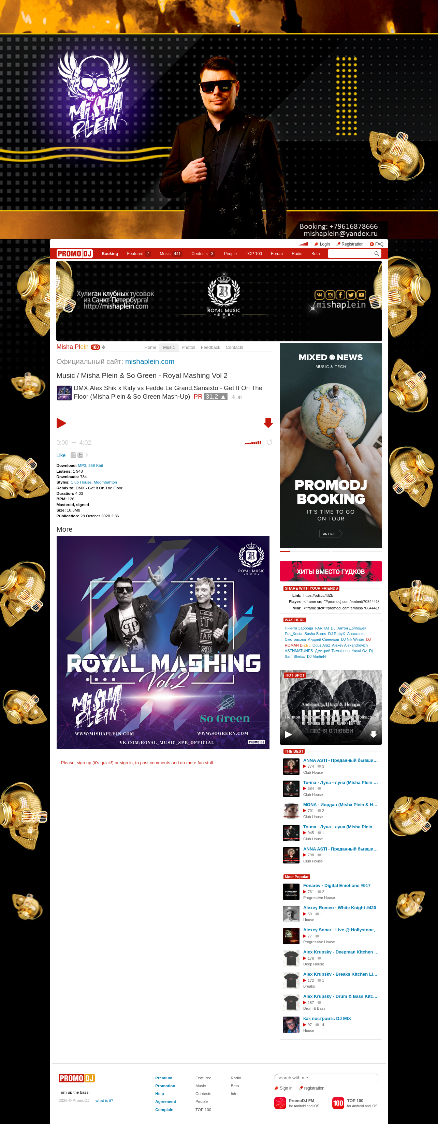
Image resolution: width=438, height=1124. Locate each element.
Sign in (286, 1088)
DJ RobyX (336, 634)
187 (311, 1003)
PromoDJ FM (301, 1100)
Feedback (210, 347)
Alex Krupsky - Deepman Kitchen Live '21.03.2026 (341, 952)
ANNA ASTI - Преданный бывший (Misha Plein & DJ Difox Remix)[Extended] (341, 760)
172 (311, 980)
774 (311, 766)
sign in (126, 762)
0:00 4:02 (74, 442)
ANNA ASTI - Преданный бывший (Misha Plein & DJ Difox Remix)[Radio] (341, 849)
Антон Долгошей (351, 628)
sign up (84, 762)
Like (61, 455)
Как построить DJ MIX (327, 1018)
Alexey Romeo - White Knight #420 (339, 907)
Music (171, 254)
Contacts (234, 347)
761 (311, 892)
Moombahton (105, 482)
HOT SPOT (295, 675)
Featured (139, 254)
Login (325, 244)
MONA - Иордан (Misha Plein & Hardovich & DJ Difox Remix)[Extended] (341, 804)
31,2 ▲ (216, 396)
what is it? (104, 1100)
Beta (315, 253)
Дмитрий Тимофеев (332, 651)
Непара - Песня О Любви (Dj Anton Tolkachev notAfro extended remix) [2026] (331, 719)
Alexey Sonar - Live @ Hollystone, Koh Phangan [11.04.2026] (341, 930)
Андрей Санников (323, 639)
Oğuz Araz (321, 645)
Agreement (165, 1101)
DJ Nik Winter (352, 639)
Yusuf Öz (359, 651)
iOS (316, 1106)
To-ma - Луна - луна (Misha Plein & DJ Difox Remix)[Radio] (341, 827)
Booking (110, 253)
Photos (188, 347)
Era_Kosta (294, 634)
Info (234, 1093)
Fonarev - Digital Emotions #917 (336, 885)
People (230, 253)
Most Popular (297, 877)
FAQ (379, 244)
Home (151, 347)
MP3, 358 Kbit (90, 465)
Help (159, 1093)
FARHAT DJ (325, 628)
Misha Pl (73, 346)
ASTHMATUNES (299, 651)
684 (311, 788)
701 (311, 811)
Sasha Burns (315, 634)
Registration (353, 244)
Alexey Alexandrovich (350, 645)
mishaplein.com (149, 361)
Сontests (203, 254)
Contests (203, 1093)
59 (310, 914)
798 (311, 855)
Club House (81, 482)
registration (314, 1088)
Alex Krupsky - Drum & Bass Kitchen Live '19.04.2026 (341, 996)
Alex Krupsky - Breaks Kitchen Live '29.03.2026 (341, 974)
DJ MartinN (316, 656)
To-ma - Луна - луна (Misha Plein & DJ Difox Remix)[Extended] (341, 782)
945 (311, 833)
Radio (297, 253)
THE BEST (294, 751)
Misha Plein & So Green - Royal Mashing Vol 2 (154, 375)
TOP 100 (254, 253)
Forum (277, 253)
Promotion (165, 1085)
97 (310, 1025)
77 (310, 936)
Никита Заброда (299, 628)
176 (311, 958)
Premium (163, 1078)
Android (300, 1106)
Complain (164, 1109)
